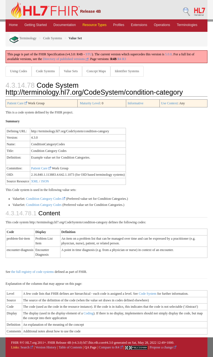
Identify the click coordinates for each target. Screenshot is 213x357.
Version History (46, 347)
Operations (162, 25)
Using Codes (18, 71)
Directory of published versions (65, 59)
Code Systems (52, 38)
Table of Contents (70, 347)
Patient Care (17, 103)
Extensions (139, 25)
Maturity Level (90, 103)
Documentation (65, 25)
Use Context (169, 103)
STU (88, 54)
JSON (45, 181)
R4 (119, 59)
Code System (147, 294)
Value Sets (71, 71)
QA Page (91, 347)
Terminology (23, 38)
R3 (124, 59)
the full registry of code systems (32, 272)
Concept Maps (96, 71)
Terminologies (187, 25)
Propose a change (162, 347)
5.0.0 (168, 54)
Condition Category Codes (45, 199)
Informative (135, 103)
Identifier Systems (127, 71)
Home (13, 25)
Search (27, 347)
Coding (88, 313)
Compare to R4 (111, 347)
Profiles (118, 25)
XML (34, 181)
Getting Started (35, 25)
